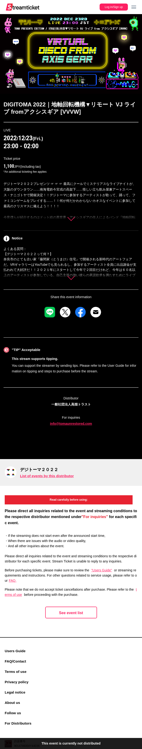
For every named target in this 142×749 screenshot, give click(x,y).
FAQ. (12, 580)
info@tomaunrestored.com (71, 423)
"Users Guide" (101, 570)
